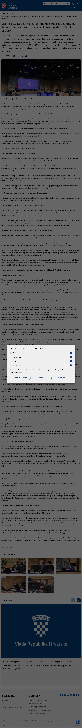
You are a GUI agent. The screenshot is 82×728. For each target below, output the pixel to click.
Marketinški (17, 365)
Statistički (16, 361)
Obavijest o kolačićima (62, 370)
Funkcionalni (17, 357)
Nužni (15, 353)
